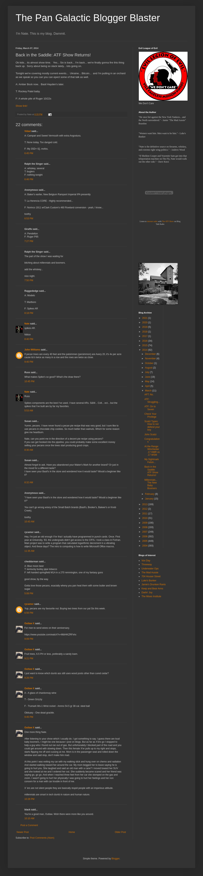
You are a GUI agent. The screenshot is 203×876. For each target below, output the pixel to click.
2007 (145, 531)
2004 (145, 545)
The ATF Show (168, 221)
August (149, 367)
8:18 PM (28, 313)
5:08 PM (28, 593)
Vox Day (146, 560)
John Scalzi (150, 434)
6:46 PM (28, 179)
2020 (145, 322)
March (148, 390)
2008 (145, 527)
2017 (145, 336)
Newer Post (23, 832)
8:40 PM (28, 339)
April (147, 386)
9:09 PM (28, 639)
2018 (145, 331)
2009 (145, 522)
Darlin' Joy (147, 592)
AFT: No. (149, 394)
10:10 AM (29, 818)
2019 (145, 327)
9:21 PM (28, 658)
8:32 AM (28, 482)
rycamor (29, 604)
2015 (145, 345)
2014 (145, 350)
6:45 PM (28, 153)
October (149, 363)
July (147, 372)
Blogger (115, 858)
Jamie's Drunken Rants (154, 584)
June (148, 377)
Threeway (147, 564)
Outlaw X (29, 623)
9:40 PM (28, 361)
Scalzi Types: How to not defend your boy (152, 425)
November (151, 358)
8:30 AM (28, 450)
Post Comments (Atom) (42, 837)
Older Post (120, 832)
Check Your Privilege (150, 415)
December (151, 354)
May (147, 381)
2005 (145, 541)
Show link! (21, 105)
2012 (145, 509)
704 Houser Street (151, 576)
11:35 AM (29, 551)
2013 (145, 504)
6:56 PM (28, 612)
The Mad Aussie (150, 572)
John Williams (32, 349)
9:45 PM (28, 717)
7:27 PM (28, 241)
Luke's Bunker (149, 580)
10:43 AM (29, 521)
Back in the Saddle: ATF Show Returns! (151, 471)
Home (72, 832)
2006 (145, 536)
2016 (145, 341)
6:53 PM (28, 218)
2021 (145, 318)
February (150, 494)
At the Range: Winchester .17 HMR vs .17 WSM (152, 450)
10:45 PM (29, 381)
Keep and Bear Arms (152, 588)
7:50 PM (28, 280)
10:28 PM (29, 799)
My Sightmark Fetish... (151, 460)
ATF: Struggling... (152, 400)
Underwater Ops (150, 568)
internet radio (152, 221)
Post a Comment (29, 825)
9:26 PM (28, 677)
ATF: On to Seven (150, 408)
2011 (145, 513)
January (149, 498)
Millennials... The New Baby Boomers (150, 484)
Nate (26, 323)
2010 (145, 518)
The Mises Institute (151, 596)
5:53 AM (28, 410)
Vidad (27, 131)
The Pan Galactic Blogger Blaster (88, 17)
